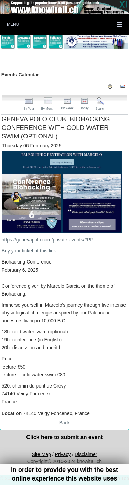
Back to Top (116, 478)
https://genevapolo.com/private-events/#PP (48, 239)
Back (64, 422)
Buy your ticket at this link (29, 251)
